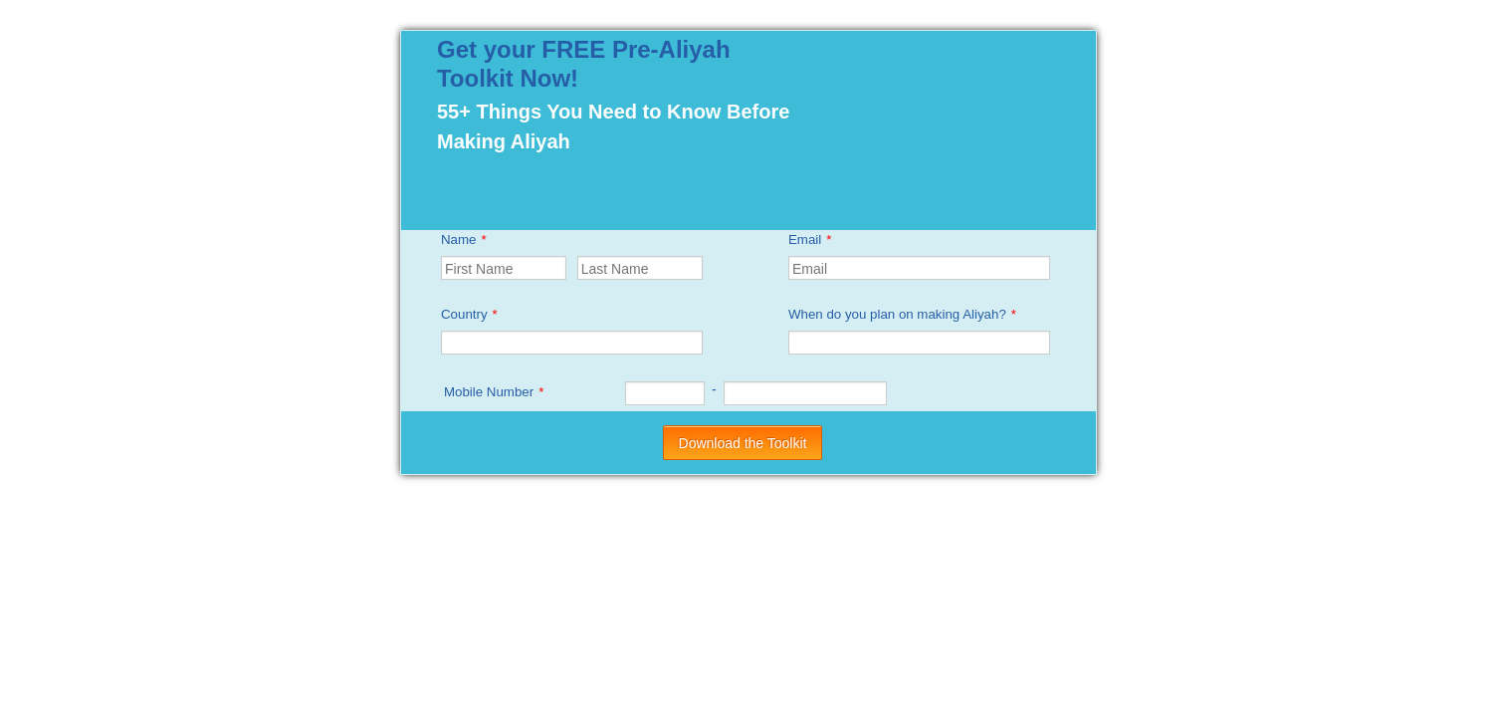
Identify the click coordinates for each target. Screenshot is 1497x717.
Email (809, 239)
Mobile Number (493, 391)
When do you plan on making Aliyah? (902, 314)
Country (469, 314)
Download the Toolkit (743, 443)
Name (464, 239)
